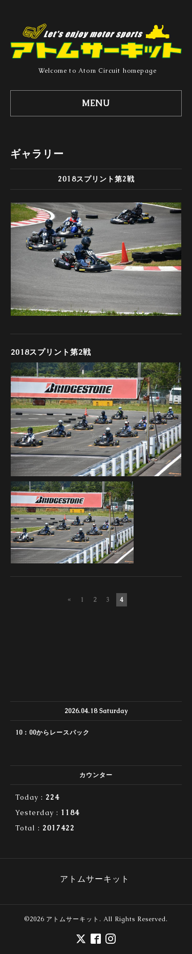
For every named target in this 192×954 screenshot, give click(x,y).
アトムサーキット (72, 919)
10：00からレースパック (52, 732)
